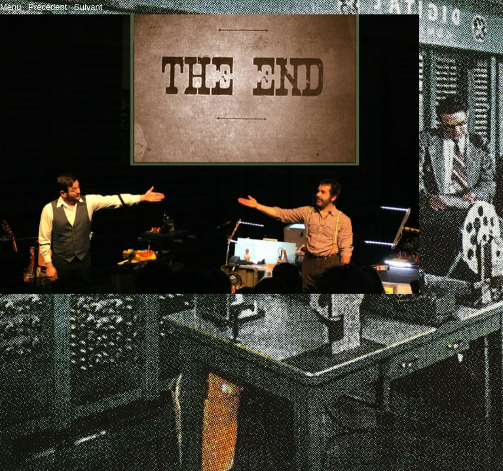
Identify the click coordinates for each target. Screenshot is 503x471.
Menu (11, 7)
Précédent (47, 7)
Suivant (88, 7)
